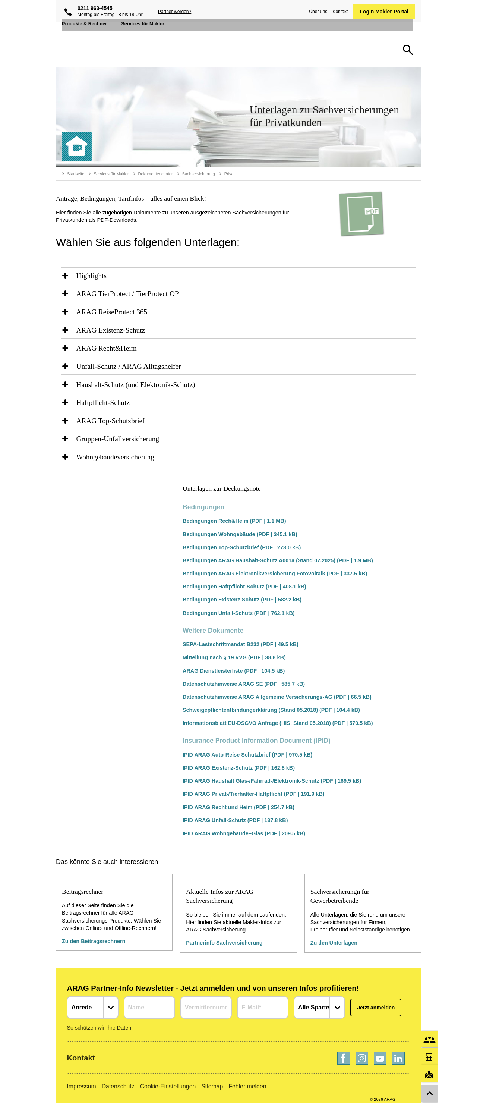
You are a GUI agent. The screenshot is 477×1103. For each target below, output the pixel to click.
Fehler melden (247, 1081)
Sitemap (212, 1081)
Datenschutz (118, 1081)
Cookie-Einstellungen (168, 1081)
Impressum (81, 1081)
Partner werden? (174, 11)
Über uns (316, 11)
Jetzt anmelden (376, 1002)
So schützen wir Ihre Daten (99, 1022)
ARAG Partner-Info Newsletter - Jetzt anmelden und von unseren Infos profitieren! (213, 982)
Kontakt (338, 11)
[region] (238, 276)
